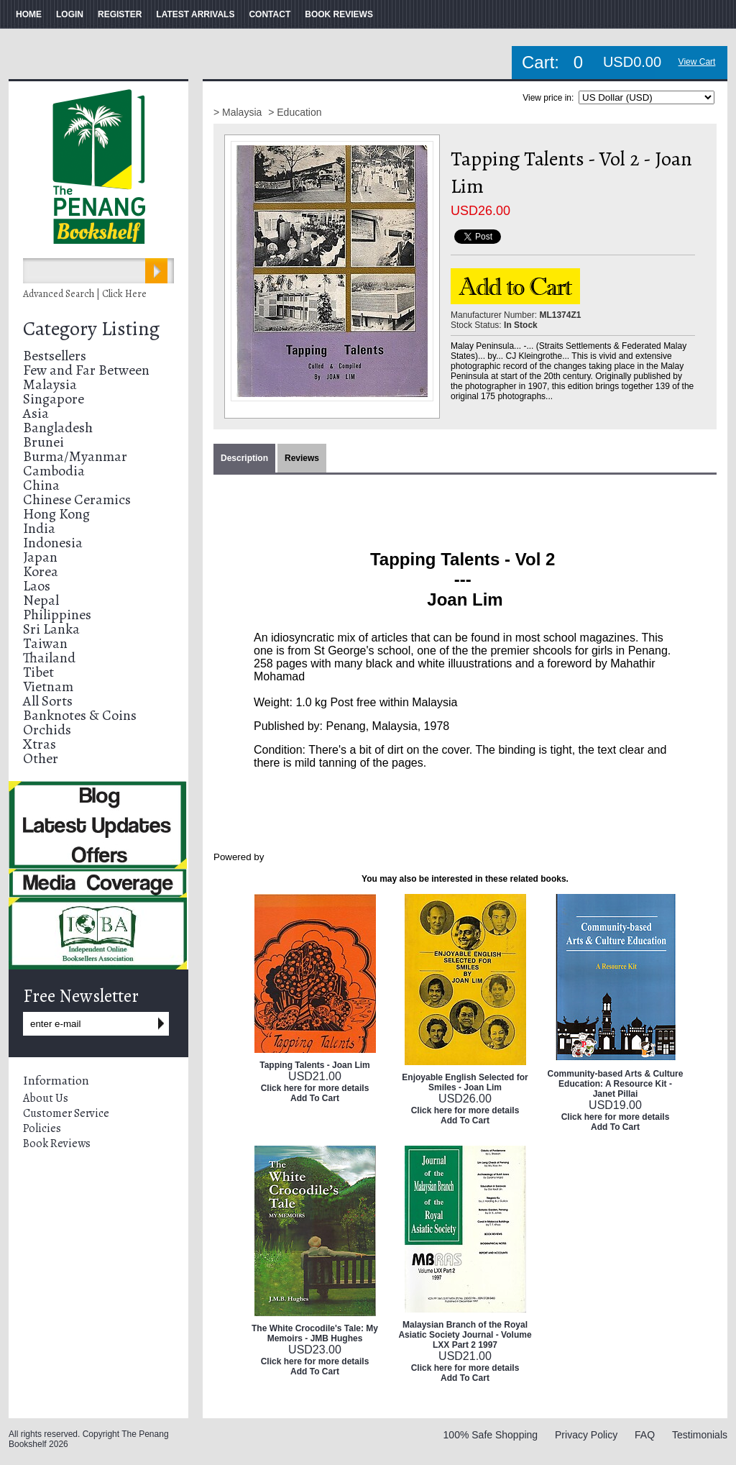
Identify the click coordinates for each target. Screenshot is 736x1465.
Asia (36, 413)
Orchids (47, 729)
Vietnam (48, 686)
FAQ (645, 1435)
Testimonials (699, 1435)
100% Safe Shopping (490, 1435)
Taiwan (45, 643)
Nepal (41, 600)
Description (244, 458)
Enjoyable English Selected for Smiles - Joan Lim (465, 1082)
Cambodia (54, 470)
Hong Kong (56, 514)
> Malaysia (238, 112)
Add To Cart (314, 1098)
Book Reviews (57, 1143)
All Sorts (48, 701)
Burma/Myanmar (75, 456)
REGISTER (120, 14)
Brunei (43, 442)
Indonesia (53, 542)
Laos (36, 585)
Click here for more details (315, 1088)
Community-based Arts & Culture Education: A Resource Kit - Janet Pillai (616, 1084)
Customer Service (66, 1113)
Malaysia (50, 384)
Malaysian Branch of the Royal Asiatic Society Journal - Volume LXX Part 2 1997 (464, 1335)
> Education (294, 112)
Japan (40, 557)
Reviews (302, 458)
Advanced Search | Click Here (85, 294)
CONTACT (269, 14)
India (39, 528)
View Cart (697, 62)
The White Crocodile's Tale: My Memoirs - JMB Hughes (315, 1333)
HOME (29, 14)
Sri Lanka (51, 629)
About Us (45, 1098)
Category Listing (91, 328)
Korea (40, 571)
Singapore (53, 399)
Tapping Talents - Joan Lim (314, 1065)
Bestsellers (54, 355)
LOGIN (69, 14)
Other (40, 758)
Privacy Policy (586, 1435)
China (41, 485)
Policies (42, 1128)
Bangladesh (58, 427)
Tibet (38, 672)
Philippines (57, 614)
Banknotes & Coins (80, 715)
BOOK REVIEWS (339, 14)
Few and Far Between (86, 370)
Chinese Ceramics (77, 499)
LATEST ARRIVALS (195, 14)
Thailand (49, 657)
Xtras (39, 744)
